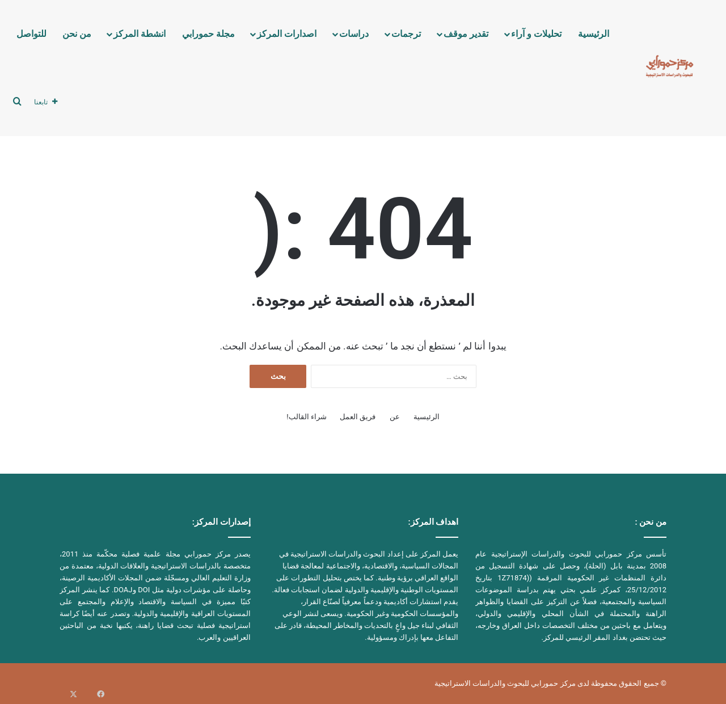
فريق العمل (357, 416)
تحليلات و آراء (536, 33)
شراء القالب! (306, 416)
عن (395, 416)
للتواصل (31, 33)
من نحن (76, 33)
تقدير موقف (466, 33)
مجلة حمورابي (208, 33)
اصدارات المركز (286, 33)
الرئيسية (593, 33)
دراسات (354, 33)
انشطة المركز (139, 33)
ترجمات (406, 33)
